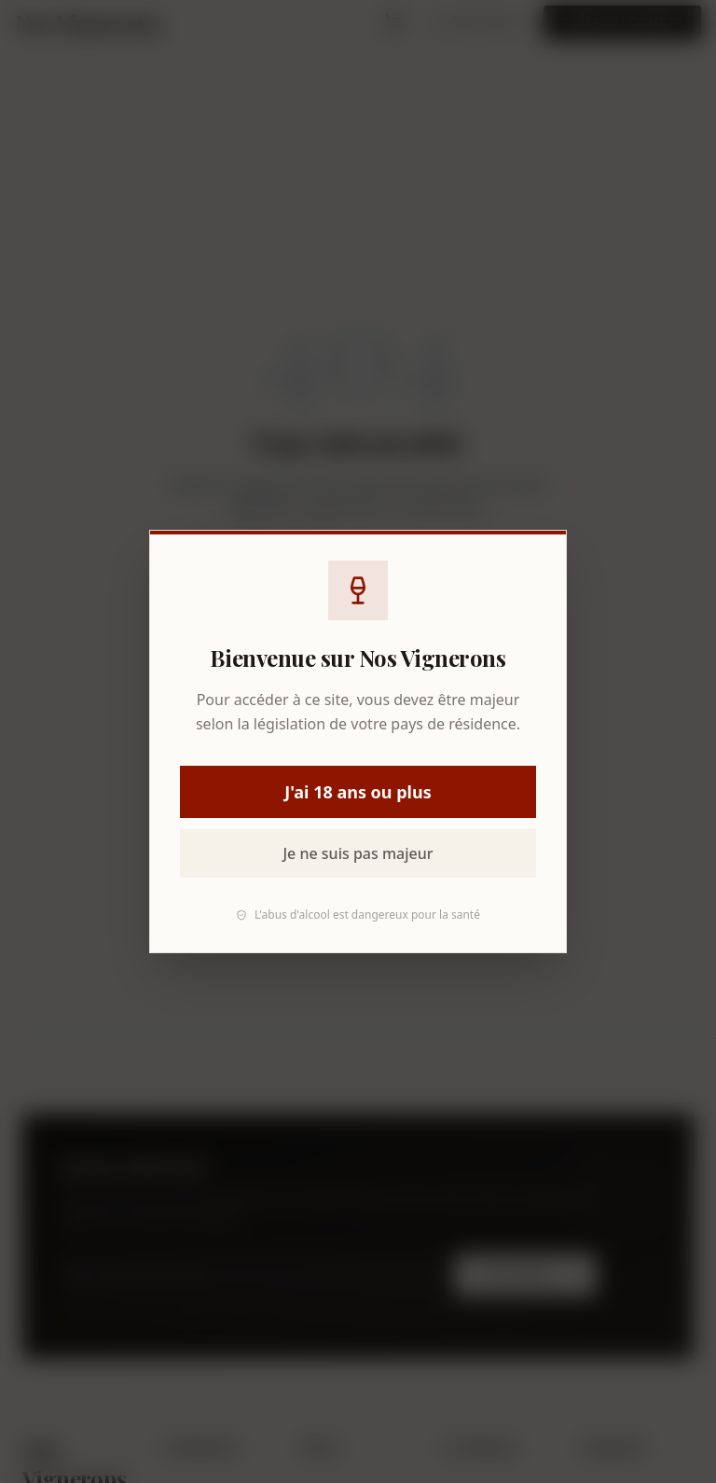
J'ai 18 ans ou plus (357, 792)
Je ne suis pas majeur (357, 853)
